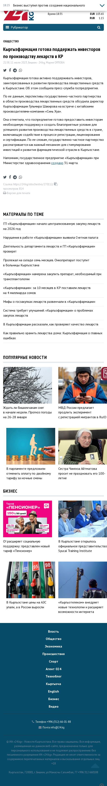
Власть (53, 631)
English (53, 691)
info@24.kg (57, 727)
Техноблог (53, 676)
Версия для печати (16, 193)
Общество (11, 41)
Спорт (53, 661)
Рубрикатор (17, 27)
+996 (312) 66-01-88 (59, 722)
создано (57, 163)
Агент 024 (53, 669)
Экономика (53, 646)
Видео (54, 706)
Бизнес (53, 699)
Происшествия (53, 654)
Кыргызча (53, 684)
